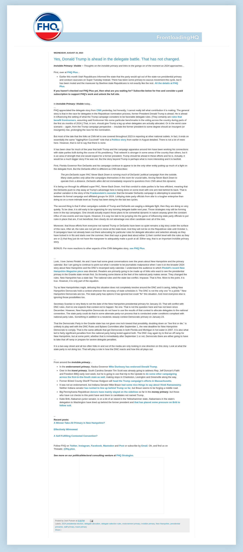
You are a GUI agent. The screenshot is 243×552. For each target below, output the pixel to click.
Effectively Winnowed (65, 429)
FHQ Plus (72, 72)
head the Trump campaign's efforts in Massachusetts (142, 381)
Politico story (119, 139)
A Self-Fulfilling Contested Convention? (76, 436)
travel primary (81, 527)
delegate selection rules (111, 524)
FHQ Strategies (124, 455)
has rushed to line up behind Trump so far (107, 388)
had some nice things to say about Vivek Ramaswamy (151, 384)
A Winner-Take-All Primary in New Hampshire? (79, 423)
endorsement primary (131, 524)
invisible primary (148, 524)
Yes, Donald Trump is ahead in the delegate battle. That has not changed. (117, 59)
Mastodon (108, 445)
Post (121, 445)
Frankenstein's (98, 193)
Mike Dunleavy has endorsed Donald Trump (133, 366)
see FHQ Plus (137, 248)
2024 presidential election (72, 524)
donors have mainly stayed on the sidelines (114, 392)
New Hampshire (162, 524)
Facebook (96, 445)
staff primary (69, 527)
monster (111, 193)
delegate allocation (92, 524)
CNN (99, 110)
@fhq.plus (69, 449)
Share (57, 530)
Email (144, 445)
